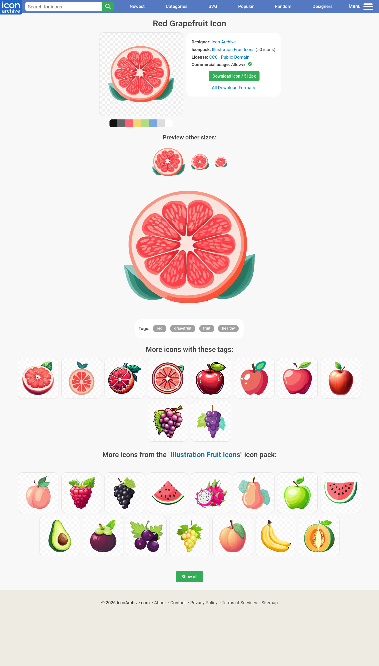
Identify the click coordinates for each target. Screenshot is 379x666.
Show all (189, 576)
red (160, 328)
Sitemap (270, 602)
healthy (228, 328)
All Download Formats (233, 87)
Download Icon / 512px (234, 76)
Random (283, 6)
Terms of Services (239, 602)
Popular (246, 6)
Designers (322, 6)
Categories (177, 6)
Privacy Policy (203, 602)
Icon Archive (224, 41)
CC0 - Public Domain (229, 57)
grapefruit (182, 328)
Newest (136, 6)
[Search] (108, 7)
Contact (178, 602)
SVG (212, 6)
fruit (207, 328)
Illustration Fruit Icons (233, 49)
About (160, 602)
